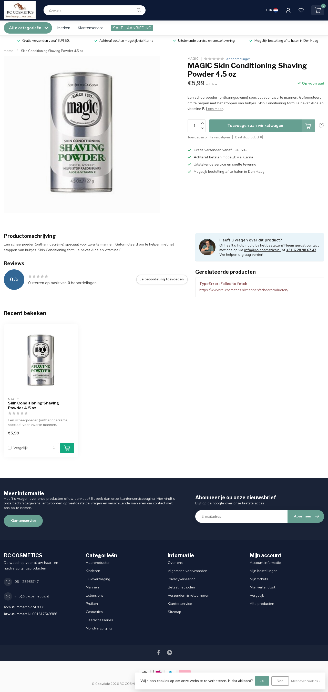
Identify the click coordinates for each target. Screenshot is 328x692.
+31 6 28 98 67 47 (301, 250)
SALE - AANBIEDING (132, 27)
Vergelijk (21, 448)
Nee (280, 680)
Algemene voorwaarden (187, 570)
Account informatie (265, 562)
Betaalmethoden (181, 587)
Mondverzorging (99, 628)
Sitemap (174, 611)
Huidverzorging (98, 579)
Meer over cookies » (305, 681)
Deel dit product (249, 137)
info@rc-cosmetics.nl (262, 250)
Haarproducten (98, 562)
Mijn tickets (259, 579)
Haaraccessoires (99, 620)
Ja (262, 680)
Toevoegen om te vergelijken (209, 137)
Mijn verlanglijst (262, 587)
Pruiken (92, 603)
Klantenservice (91, 27)
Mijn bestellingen (264, 570)
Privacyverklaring (182, 579)
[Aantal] (54, 448)
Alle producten (262, 603)
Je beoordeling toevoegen (162, 279)
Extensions (95, 595)
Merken (63, 27)
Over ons (175, 562)
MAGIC (193, 58)
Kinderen (93, 570)
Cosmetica (94, 611)
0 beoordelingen (238, 59)
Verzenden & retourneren (188, 595)
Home (8, 51)
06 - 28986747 (27, 581)
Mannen (92, 587)
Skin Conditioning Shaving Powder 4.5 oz (52, 51)
